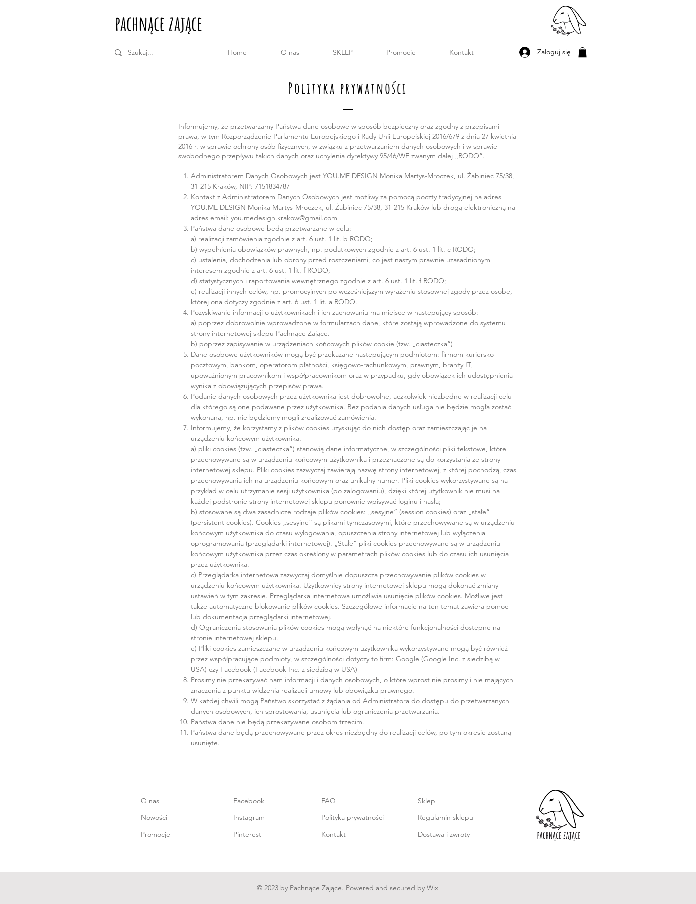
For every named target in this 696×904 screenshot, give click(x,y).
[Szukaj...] (155, 53)
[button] (343, 52)
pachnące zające (158, 23)
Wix (432, 888)
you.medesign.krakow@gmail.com (284, 218)
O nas (150, 801)
